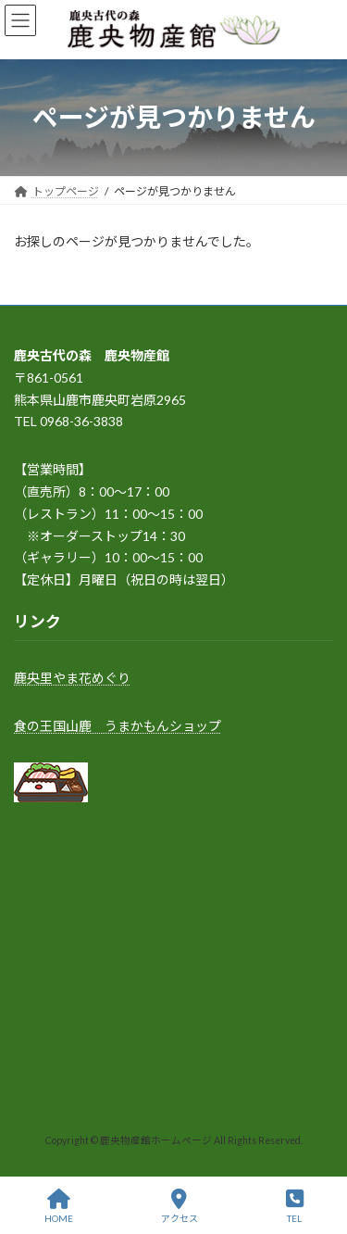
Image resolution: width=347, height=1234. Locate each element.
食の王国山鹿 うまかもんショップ (117, 725)
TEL (295, 1206)
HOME (58, 1206)
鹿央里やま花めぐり (72, 678)
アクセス (179, 1206)
